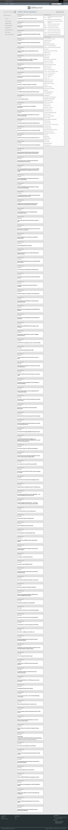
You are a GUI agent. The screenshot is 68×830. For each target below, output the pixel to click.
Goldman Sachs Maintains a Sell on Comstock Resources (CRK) (28, 130)
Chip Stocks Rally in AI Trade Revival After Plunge (26, 532)
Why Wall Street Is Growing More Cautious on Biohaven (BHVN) (28, 342)
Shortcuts (11, 3)
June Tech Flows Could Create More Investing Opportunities (28, 479)
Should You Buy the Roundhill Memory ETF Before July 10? (27, 269)
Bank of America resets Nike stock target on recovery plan (27, 579)
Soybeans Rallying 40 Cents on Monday (24, 245)
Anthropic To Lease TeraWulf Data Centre (24, 564)
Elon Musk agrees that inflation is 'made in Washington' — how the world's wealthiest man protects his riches (28, 495)
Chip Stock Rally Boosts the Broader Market (25, 525)
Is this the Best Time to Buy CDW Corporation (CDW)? (27, 464)
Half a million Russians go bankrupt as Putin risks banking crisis (28, 144)
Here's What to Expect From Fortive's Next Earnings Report (28, 610)
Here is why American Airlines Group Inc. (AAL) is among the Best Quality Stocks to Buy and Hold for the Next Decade (28, 153)
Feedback (3, 817)
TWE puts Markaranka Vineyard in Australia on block (26, 704)
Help (15, 817)
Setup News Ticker (60, 12)
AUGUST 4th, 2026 (9, 1)
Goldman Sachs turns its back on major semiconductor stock (28, 137)
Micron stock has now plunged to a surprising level (26, 745)
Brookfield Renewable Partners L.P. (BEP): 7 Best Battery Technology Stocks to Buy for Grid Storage (27, 60)
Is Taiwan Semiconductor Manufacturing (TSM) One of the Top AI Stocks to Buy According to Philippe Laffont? (28, 456)
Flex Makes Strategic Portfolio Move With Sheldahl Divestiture (28, 123)
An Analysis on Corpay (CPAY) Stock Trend (25, 557)
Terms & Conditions (62, 828)
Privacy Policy (56, 828)
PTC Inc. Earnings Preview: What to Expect (25, 656)
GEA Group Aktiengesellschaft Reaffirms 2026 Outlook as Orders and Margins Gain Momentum (27, 595)
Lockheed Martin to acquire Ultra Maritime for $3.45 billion (28, 624)
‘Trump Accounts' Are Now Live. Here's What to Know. (27, 18)
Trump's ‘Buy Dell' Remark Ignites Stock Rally (25, 350)
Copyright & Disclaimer (49, 828)
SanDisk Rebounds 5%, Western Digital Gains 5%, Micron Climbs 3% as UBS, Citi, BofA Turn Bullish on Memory (28, 648)
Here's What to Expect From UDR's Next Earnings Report (27, 448)
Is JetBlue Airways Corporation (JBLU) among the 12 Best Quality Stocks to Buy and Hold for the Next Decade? (27, 204)
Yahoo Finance (20, 736)
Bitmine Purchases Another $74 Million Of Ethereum (26, 587)
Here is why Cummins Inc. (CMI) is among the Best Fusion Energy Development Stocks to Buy (27, 161)
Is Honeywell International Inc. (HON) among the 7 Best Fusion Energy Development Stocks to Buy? (28, 196)
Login (61, 1)
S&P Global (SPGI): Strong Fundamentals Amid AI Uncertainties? (28, 416)
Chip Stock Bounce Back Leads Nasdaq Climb (25, 518)
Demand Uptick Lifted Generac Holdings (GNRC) (26, 602)
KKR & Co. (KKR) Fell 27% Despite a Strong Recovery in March (28, 777)
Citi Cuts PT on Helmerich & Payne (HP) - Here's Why (26, 84)
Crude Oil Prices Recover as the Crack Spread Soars (26, 511)
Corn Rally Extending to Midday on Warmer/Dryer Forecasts (28, 91)
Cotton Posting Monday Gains (22, 99)
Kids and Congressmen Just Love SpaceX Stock (25, 769)
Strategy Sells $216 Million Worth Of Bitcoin (25, 688)
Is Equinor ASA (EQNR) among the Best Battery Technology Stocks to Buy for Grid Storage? (28, 187)
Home (7, 3)
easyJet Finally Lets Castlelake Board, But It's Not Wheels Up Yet (28, 487)
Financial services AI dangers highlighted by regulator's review (28, 431)
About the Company (4, 818)
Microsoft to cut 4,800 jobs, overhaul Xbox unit (25, 632)
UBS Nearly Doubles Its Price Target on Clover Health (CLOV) (28, 293)
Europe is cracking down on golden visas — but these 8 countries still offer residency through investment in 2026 (27, 503)
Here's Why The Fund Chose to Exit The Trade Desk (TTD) (27, 617)
